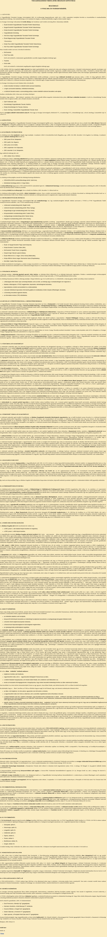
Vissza (2, 933)
